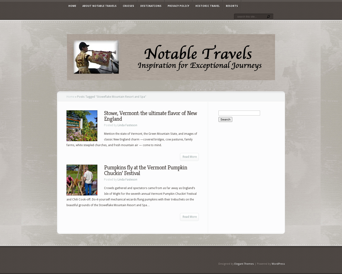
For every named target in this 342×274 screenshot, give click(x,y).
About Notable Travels (99, 6)
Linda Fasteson (127, 125)
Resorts (232, 6)
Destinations (151, 6)
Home (72, 6)
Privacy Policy (178, 6)
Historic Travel (207, 6)
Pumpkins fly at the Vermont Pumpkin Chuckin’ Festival (145, 170)
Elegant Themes (244, 263)
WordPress (278, 263)
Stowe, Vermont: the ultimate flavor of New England (150, 116)
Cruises (128, 6)
